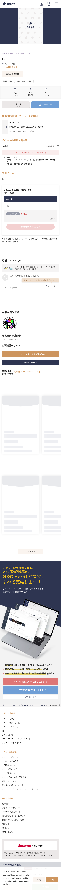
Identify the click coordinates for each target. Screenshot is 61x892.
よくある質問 (7, 735)
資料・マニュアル (9, 781)
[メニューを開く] (56, 4)
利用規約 (5, 804)
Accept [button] (52, 880)
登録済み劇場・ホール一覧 (13, 785)
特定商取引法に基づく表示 (13, 820)
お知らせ (5, 828)
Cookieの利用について (11, 812)
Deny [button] (39, 880)
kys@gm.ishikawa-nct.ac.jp (27, 371)
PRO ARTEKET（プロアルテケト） (16, 739)
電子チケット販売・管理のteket (16, 705)
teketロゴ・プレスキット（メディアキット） (20, 789)
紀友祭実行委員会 (11, 335)
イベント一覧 (37, 705)
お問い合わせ (7, 832)
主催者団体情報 (12, 74)
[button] (3, 887)
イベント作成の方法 (10, 761)
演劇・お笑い (7, 53)
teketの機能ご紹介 (9, 769)
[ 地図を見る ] (11, 67)
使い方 (4, 731)
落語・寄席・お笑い (24, 53)
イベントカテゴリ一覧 (11, 723)
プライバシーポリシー (11, 808)
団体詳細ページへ (30, 362)
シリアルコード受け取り (12, 743)
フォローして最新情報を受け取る (30, 354)
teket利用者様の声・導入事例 (14, 777)
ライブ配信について (10, 773)
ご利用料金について (10, 765)
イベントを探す (8, 719)
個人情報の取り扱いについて (13, 816)
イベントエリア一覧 (10, 727)
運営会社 (5, 824)
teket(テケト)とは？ (10, 757)
